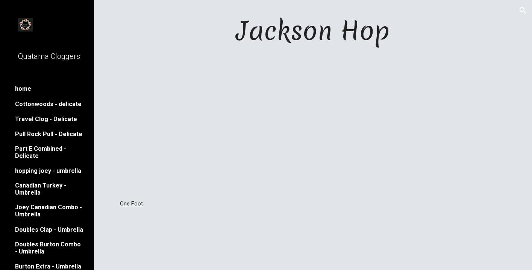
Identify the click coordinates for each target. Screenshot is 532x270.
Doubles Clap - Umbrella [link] (49, 229)
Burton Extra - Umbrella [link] (48, 266)
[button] (523, 11)
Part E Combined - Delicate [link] (40, 152)
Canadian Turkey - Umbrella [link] (40, 189)
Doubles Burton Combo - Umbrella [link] (48, 248)
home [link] (23, 88)
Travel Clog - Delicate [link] (46, 119)
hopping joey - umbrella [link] (48, 170)
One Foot (131, 203)
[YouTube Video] (313, 123)
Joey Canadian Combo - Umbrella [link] (48, 211)
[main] (313, 30)
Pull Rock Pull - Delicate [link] (48, 134)
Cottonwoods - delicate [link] (48, 104)
